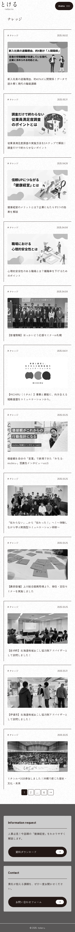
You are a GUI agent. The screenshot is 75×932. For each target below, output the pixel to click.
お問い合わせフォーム (29, 902)
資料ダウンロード (26, 852)
